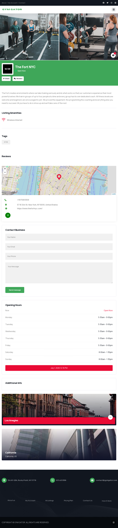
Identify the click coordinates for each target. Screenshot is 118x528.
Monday (8, 317)
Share (6, 79)
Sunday (8, 359)
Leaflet (114, 194)
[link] (59, 409)
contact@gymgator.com (106, 480)
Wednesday (10, 331)
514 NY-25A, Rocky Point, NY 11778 (22, 480)
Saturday (9, 352)
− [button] (5, 172)
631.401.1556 (61, 480)
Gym (6, 142)
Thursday (9, 338)
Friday (7, 345)
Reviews (18, 79)
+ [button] (5, 169)
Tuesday (9, 324)
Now (7, 310)
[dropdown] (113, 9)
